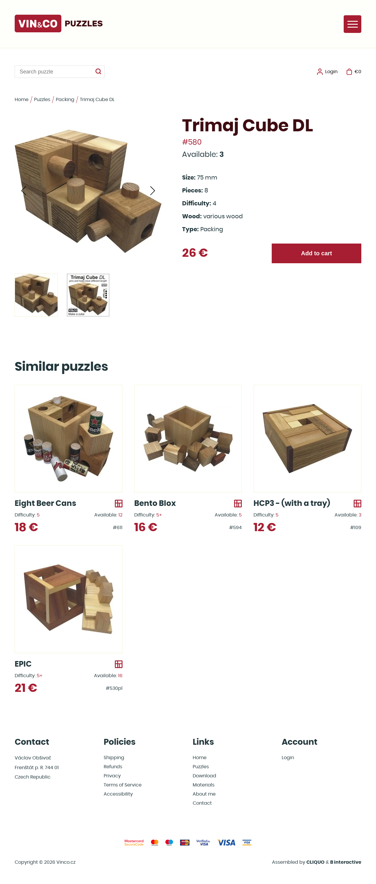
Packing (65, 99)
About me (204, 794)
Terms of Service (123, 785)
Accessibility (118, 794)
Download (204, 776)
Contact (202, 803)
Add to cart (316, 253)
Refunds (113, 766)
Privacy (112, 776)
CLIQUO (315, 862)
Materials (203, 785)
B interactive (345, 862)
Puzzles (42, 99)
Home (21, 99)
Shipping (114, 757)
